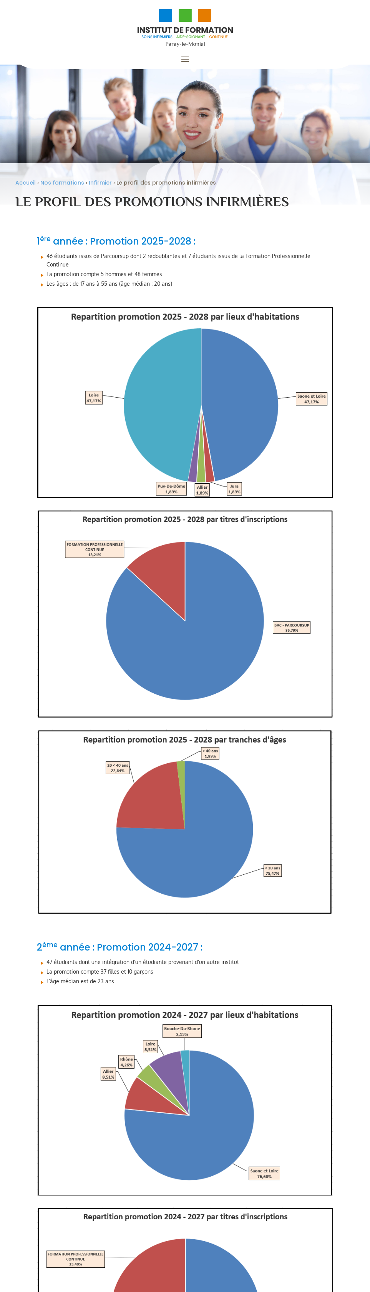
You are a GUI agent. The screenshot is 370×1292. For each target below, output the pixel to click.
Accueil (25, 187)
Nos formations (62, 187)
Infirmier (100, 187)
